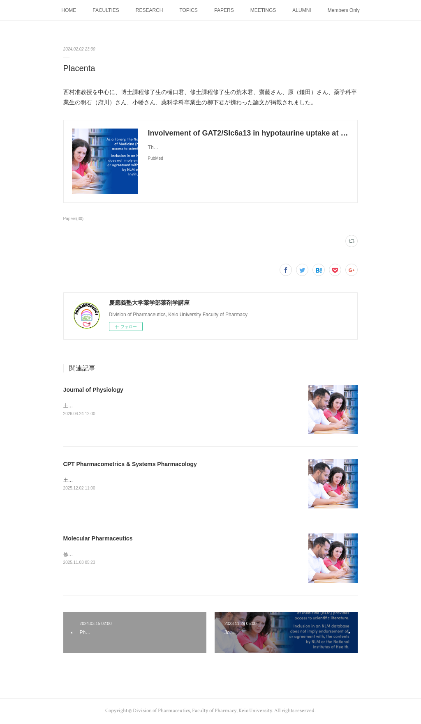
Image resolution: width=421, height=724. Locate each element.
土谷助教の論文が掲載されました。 (102, 480)
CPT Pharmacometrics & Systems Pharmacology (130, 464)
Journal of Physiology (93, 389)
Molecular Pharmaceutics (98, 538)
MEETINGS (263, 10)
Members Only (344, 10)
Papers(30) (73, 218)
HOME (68, 10)
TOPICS (188, 10)
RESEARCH (149, 10)
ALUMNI (301, 10)
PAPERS (224, 10)
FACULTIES (106, 10)
